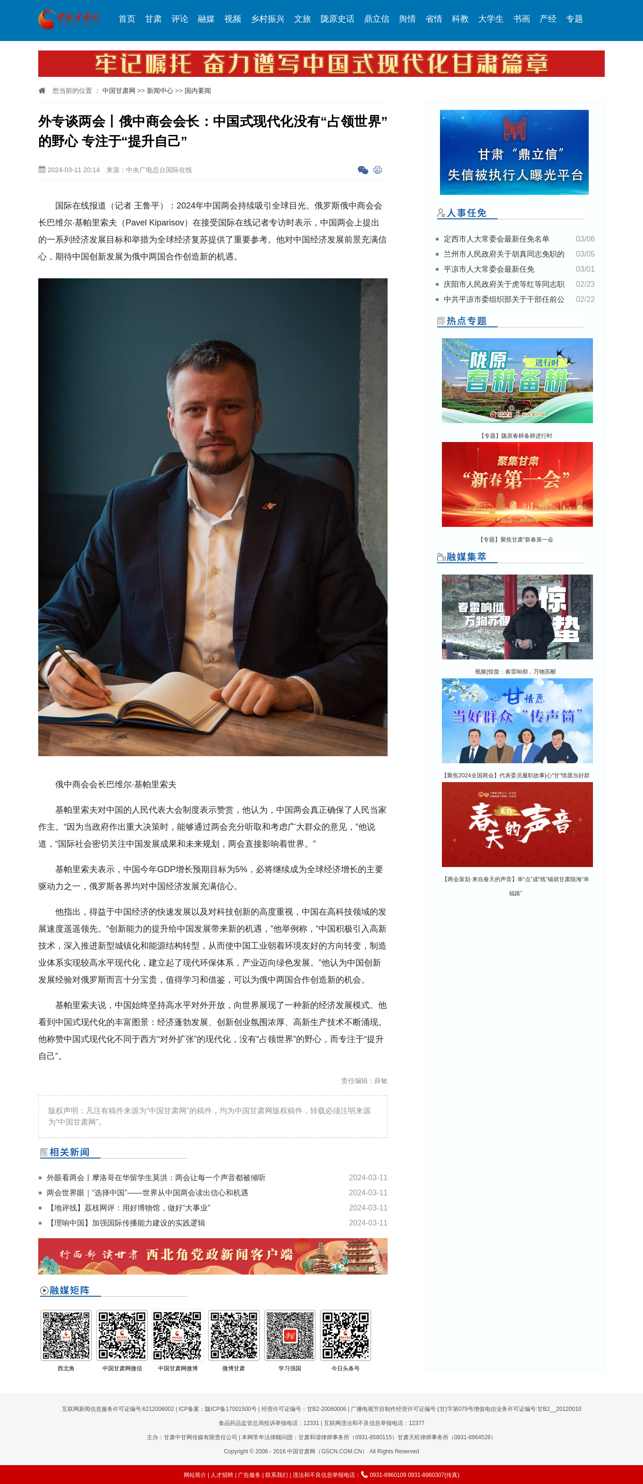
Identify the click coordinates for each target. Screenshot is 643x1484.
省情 (433, 19)
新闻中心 (160, 90)
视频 (232, 19)
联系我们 (276, 1475)
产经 (548, 19)
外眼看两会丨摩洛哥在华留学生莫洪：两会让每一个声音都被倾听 (156, 1178)
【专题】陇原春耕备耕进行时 (515, 436)
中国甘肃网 (118, 90)
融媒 (206, 19)
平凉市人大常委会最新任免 (489, 269)
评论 (179, 19)
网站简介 (195, 1475)
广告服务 (249, 1475)
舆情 (407, 19)
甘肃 (153, 19)
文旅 (302, 19)
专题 (574, 19)
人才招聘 (222, 1475)
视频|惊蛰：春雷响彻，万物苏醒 (515, 671)
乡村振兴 (268, 19)
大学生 (491, 19)
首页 (126, 19)
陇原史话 (338, 19)
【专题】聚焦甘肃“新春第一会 (515, 539)
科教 (460, 19)
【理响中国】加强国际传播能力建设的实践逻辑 (126, 1223)
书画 (521, 19)
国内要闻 (198, 90)
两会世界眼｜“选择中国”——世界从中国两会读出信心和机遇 (147, 1193)
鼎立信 (376, 19)
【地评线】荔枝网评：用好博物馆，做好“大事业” (129, 1208)
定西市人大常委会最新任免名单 (497, 239)
